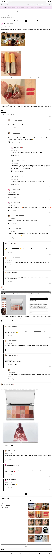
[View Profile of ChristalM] (10, 355)
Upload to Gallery (40, 4)
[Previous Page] (14, 21)
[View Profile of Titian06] (16, 147)
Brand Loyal (6, 15)
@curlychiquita (37, 165)
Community (3, 4)
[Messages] (50, 4)
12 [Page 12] (34, 20)
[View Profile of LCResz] (6, 23)
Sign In (29, 554)
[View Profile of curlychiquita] (14, 215)
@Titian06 (17, 165)
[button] (13, 39)
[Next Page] (37, 21)
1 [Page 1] (17, 20)
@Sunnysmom (27, 165)
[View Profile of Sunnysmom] (17, 176)
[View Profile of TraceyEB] (14, 120)
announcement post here (41, 7)
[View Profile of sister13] (14, 189)
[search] (26, 2)
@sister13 (22, 165)
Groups (8, 4)
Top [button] (3, 549)
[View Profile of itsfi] (13, 133)
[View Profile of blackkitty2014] (18, 160)
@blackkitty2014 (12, 124)
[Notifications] (46, 5)
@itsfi (32, 165)
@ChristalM (17, 316)
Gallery (13, 4)
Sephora (3, 1)
